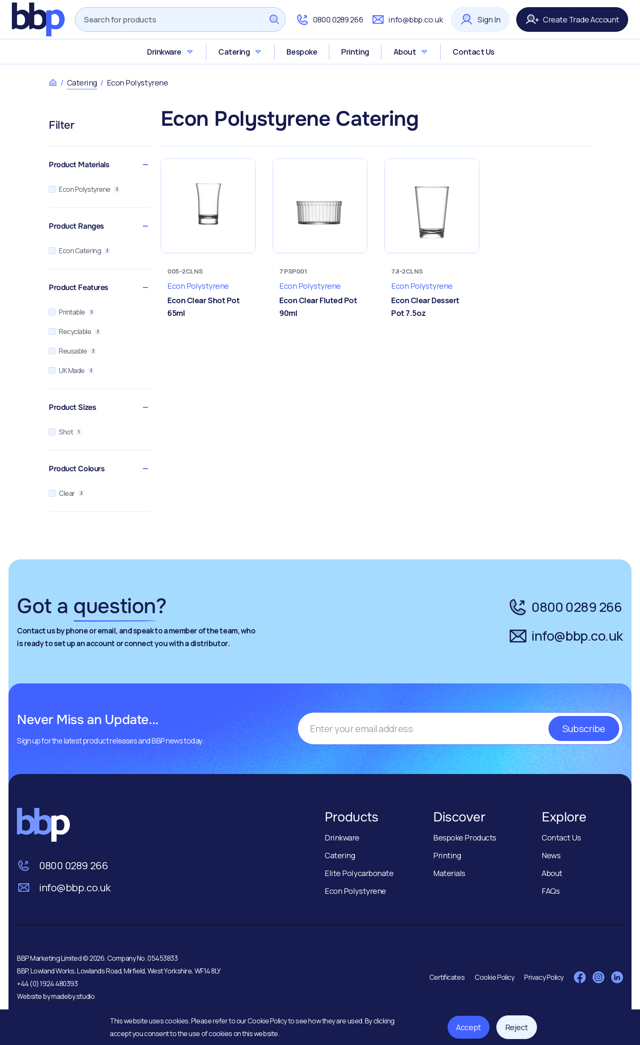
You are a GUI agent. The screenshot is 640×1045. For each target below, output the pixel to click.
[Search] (169, 19)
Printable (72, 312)
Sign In (480, 19)
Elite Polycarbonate (359, 873)
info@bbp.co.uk (406, 19)
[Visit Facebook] (580, 977)
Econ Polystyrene (84, 189)
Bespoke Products (464, 837)
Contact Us (474, 52)
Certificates (447, 977)
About (411, 51)
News (551, 855)
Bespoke (302, 52)
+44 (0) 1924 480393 (47, 983)
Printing (355, 52)
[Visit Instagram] (598, 977)
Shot (65, 432)
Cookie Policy (268, 1021)
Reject (516, 1027)
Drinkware (170, 51)
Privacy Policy (544, 977)
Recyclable (74, 331)
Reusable (72, 351)
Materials (449, 873)
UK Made (71, 370)
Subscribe (583, 728)
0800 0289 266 (329, 19)
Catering (240, 51)
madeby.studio (73, 996)
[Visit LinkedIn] (617, 977)
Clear (66, 493)
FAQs (550, 891)
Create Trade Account (572, 19)
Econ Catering (79, 250)
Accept (468, 1027)
